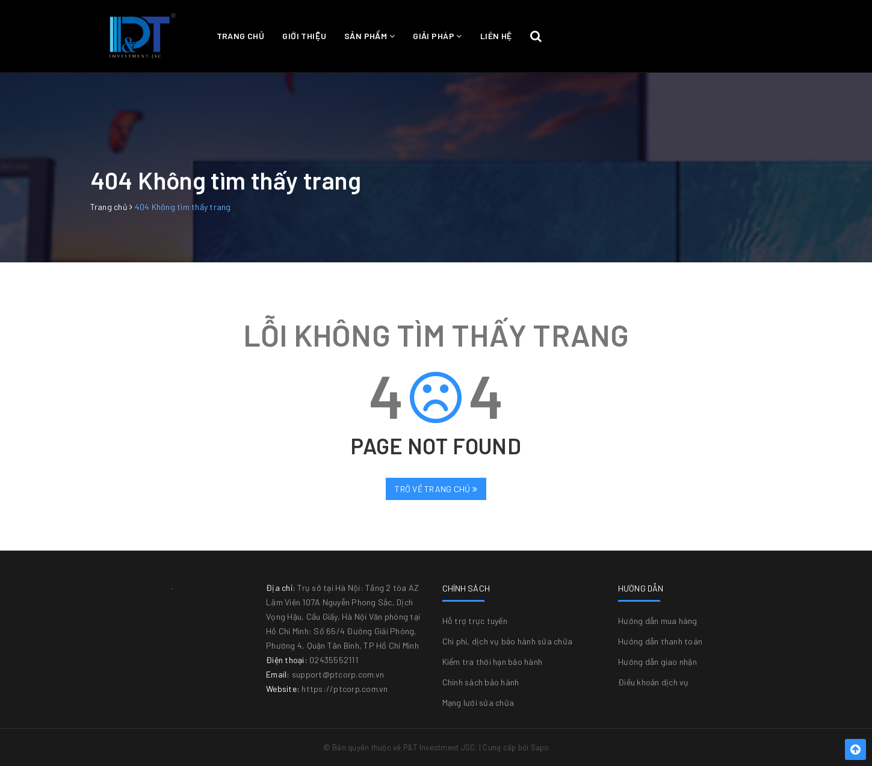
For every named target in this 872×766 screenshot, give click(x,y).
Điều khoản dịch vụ (653, 682)
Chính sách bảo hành (480, 682)
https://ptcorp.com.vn (344, 689)
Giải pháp (437, 36)
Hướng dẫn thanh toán (660, 641)
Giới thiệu (304, 36)
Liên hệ (496, 36)
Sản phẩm (369, 36)
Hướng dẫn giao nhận (657, 661)
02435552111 (333, 660)
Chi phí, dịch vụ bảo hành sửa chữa (507, 641)
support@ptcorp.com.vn (338, 674)
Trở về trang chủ (436, 489)
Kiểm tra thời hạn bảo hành (492, 661)
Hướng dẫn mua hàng (657, 621)
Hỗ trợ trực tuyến (474, 621)
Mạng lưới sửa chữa (478, 702)
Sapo (540, 747)
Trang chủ (241, 36)
